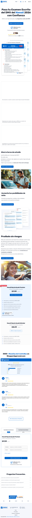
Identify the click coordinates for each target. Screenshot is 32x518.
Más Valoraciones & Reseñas (16, 418)
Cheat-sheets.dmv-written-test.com (13, 516)
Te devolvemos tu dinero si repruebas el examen (16, 28)
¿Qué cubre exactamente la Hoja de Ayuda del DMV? (10, 477)
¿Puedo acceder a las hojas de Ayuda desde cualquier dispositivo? (12, 482)
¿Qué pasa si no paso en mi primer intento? (8, 484)
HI (17, 1)
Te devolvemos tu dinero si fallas (8, 314)
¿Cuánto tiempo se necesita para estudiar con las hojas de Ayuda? (12, 487)
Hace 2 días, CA (8, 392)
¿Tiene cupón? (7, 453)
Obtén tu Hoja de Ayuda (16, 23)
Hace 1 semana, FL (9, 405)
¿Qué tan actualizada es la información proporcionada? (10, 480)
